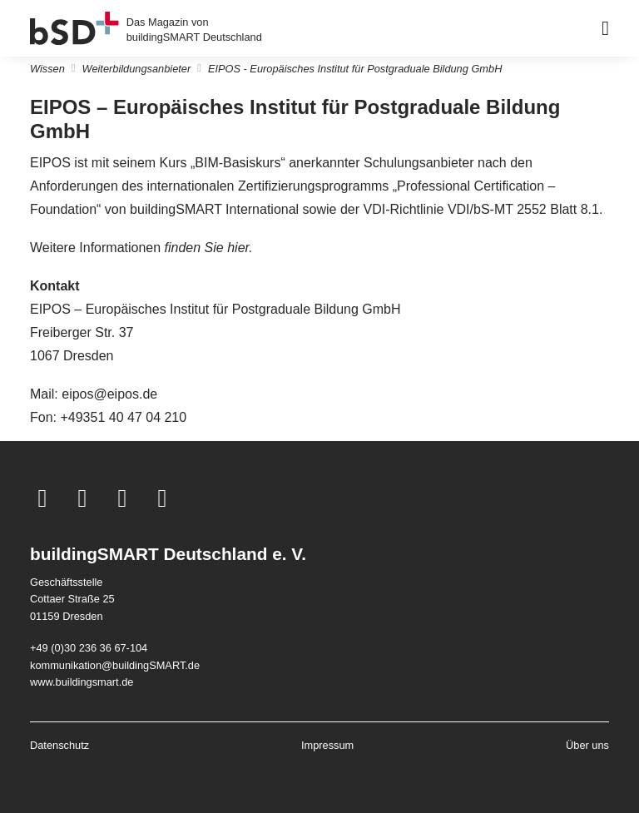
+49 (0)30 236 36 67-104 (88, 648)
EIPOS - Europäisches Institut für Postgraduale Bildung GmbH (355, 68)
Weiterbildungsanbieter (136, 68)
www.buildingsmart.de (81, 682)
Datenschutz (59, 745)
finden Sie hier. (209, 247)
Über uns (587, 745)
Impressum (327, 745)
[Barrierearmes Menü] (605, 28)
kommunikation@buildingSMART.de (115, 665)
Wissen (47, 68)
